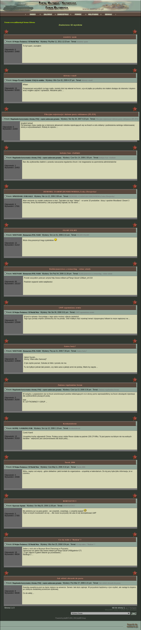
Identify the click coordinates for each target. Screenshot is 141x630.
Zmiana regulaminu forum (70, 385)
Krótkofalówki (70, 424)
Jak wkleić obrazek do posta (70, 578)
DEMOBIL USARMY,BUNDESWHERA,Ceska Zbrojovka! (70, 192)
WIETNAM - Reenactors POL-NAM (26, 235)
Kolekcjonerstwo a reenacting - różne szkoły (70, 269)
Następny (133, 608)
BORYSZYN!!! (70, 501)
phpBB (65, 618)
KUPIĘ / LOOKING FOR (22, 428)
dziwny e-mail (69, 76)
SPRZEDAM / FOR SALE (22, 196)
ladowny (8, 46)
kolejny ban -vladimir (70, 153)
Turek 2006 (70, 462)
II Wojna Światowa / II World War (25, 42)
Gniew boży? (70, 346)
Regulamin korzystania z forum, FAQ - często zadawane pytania (35, 119)
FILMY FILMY (70, 230)
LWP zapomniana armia (70, 308)
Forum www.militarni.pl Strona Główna (19, 22)
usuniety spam (69, 37)
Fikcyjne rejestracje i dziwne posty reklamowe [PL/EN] (70, 114)
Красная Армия (18, 506)
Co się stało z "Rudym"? (69, 540)
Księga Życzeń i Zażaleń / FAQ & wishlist (28, 80)
